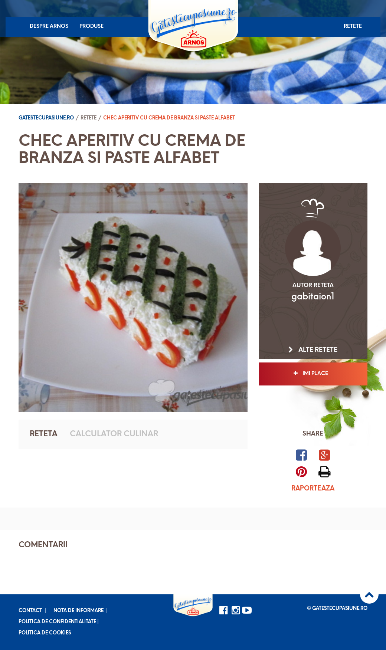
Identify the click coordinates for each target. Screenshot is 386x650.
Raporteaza (312, 489)
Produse (91, 26)
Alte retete (312, 350)
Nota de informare (78, 610)
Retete (353, 26)
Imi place (313, 374)
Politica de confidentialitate (57, 622)
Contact (30, 610)
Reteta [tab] (44, 434)
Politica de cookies (45, 633)
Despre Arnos (49, 26)
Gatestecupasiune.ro (46, 118)
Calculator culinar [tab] (114, 434)
